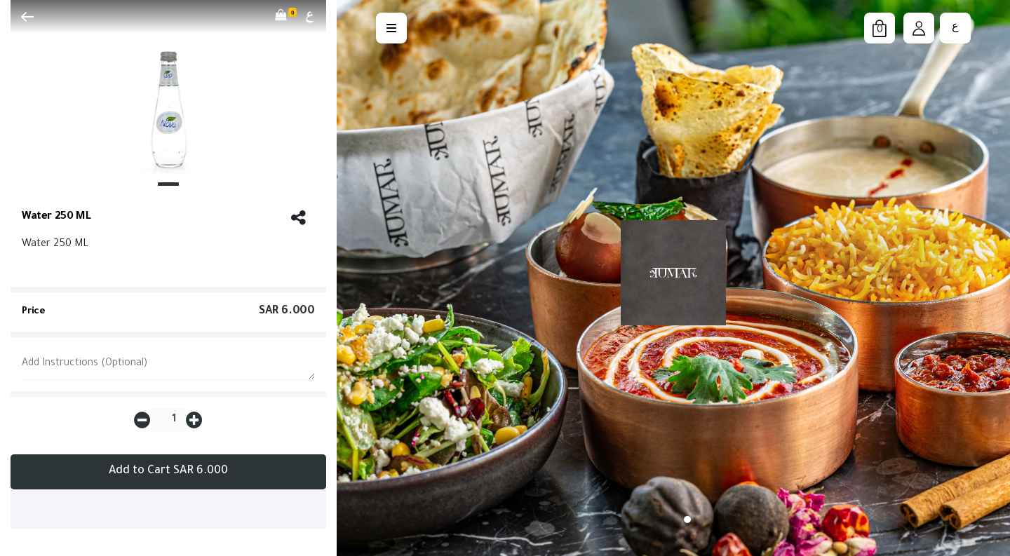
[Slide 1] (168, 184)
